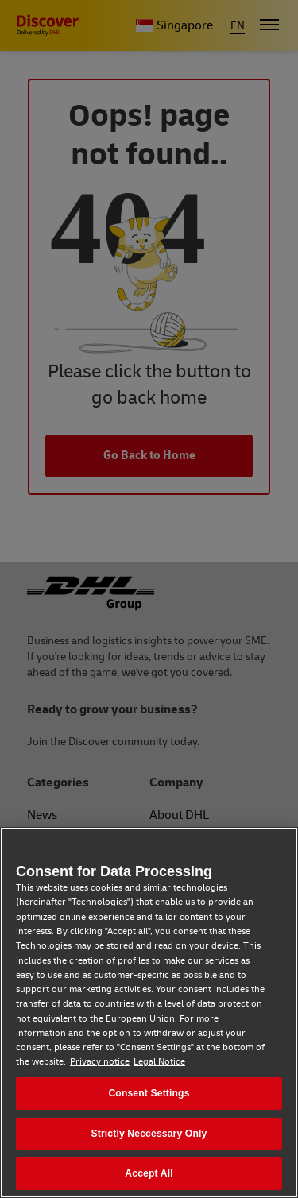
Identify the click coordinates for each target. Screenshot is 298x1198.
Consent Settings (148, 1093)
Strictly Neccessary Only (149, 1133)
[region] (149, 1012)
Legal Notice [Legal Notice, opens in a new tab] (159, 1062)
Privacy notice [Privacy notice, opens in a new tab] (100, 1062)
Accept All (148, 1173)
